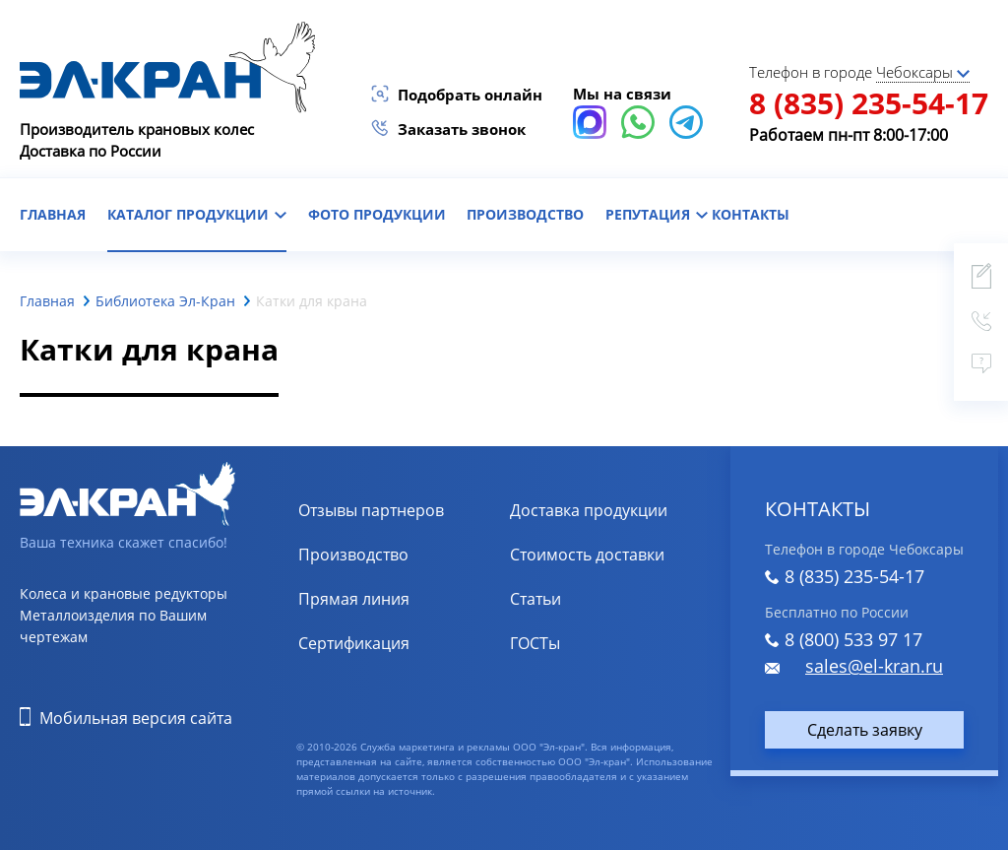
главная (53, 214)
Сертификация (354, 643)
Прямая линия (354, 599)
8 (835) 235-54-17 (868, 103)
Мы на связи (622, 93)
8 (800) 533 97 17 (853, 639)
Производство (525, 214)
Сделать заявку (864, 730)
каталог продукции (196, 214)
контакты (750, 214)
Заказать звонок (462, 129)
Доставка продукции (588, 510)
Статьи (535, 599)
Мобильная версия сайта (135, 718)
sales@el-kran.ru (874, 666)
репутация (656, 214)
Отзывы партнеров (371, 510)
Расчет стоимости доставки (614, 554)
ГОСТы (535, 643)
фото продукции (377, 214)
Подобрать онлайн (470, 94)
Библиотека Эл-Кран (165, 301)
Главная (47, 301)
